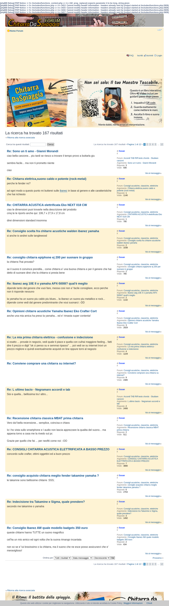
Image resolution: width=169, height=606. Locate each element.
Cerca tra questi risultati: (26, 144)
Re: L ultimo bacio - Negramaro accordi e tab (38, 389)
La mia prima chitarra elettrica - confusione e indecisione (136, 347)
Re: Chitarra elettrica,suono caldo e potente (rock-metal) (46, 178)
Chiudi (149, 603)
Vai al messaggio (152, 173)
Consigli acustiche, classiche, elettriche (141, 186)
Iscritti (140, 55)
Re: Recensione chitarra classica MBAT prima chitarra (45, 418)
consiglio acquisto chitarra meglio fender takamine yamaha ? (137, 486)
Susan (122, 151)
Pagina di (134, 144)
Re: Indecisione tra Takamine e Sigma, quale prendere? (46, 501)
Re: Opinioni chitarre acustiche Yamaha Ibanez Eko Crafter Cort (52, 311)
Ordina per (48, 558)
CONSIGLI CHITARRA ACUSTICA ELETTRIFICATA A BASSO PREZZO (137, 460)
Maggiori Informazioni (133, 603)
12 (162, 144)
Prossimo (157, 558)
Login (159, 55)
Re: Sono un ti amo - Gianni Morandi (32, 151)
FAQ (131, 55)
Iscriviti (149, 55)
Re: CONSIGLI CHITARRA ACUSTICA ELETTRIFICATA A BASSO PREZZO (58, 449)
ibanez (63, 190)
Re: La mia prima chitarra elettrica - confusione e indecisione (50, 337)
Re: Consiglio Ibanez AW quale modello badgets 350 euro (47, 528)
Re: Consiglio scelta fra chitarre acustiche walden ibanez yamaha (53, 231)
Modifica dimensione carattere (159, 29)
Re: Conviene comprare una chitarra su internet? (41, 363)
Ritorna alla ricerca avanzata (21, 137)
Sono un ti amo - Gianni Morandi (142, 163)
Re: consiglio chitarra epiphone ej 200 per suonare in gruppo (50, 257)
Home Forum (16, 31)
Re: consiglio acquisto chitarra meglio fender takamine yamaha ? (53, 475)
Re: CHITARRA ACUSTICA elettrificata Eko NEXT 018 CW (47, 205)
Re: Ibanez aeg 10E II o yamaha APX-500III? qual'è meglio (47, 283)
